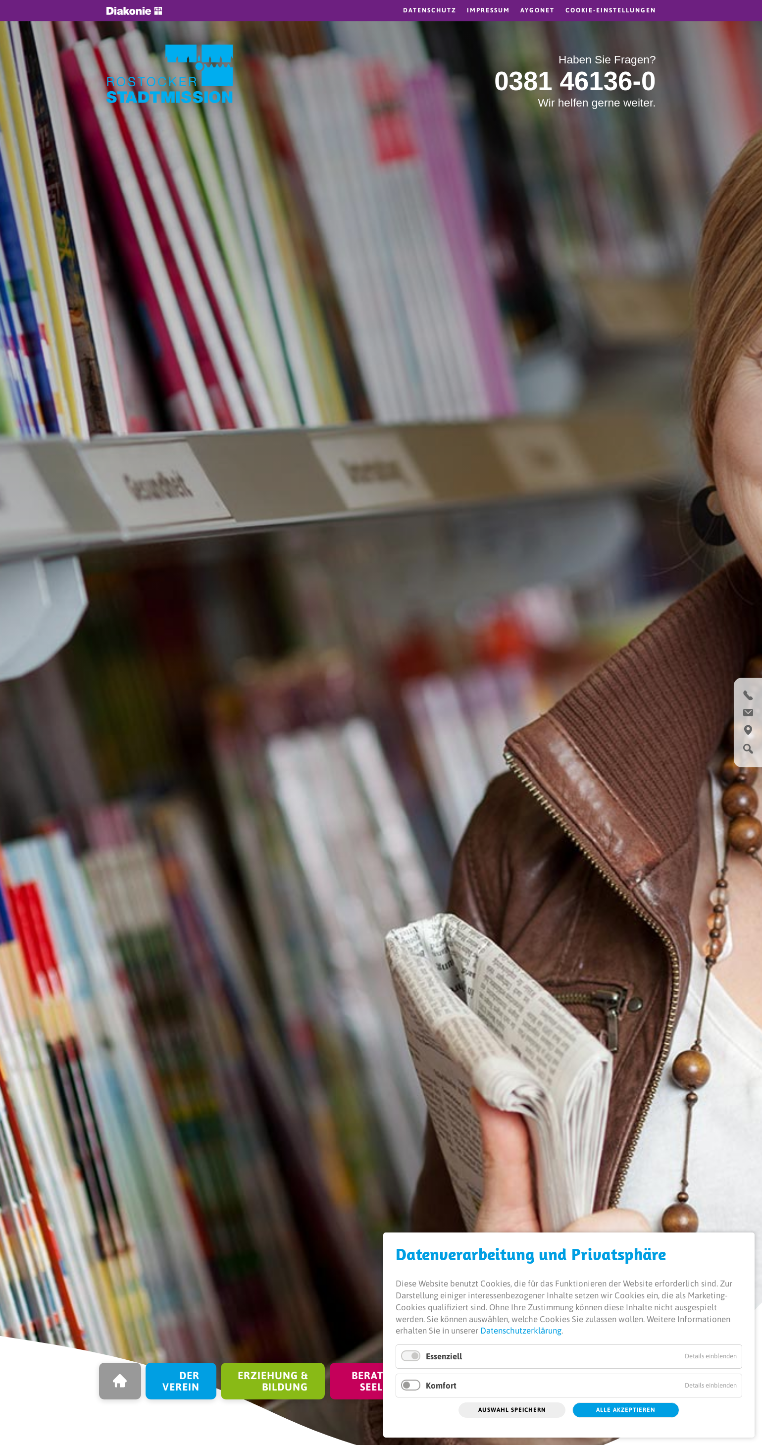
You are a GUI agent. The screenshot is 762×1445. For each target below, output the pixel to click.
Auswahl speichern (512, 1409)
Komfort (441, 1386)
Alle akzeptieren (626, 1409)
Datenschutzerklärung (520, 1331)
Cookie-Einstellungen (610, 10)
